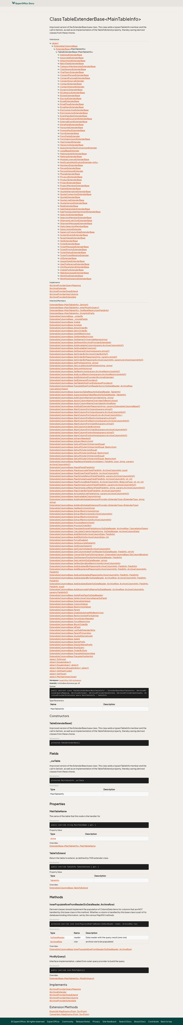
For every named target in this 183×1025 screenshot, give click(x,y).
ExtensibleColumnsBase (66, 46)
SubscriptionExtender (70, 229)
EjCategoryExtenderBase (72, 92)
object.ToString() (58, 659)
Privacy (96, 1021)
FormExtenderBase (69, 133)
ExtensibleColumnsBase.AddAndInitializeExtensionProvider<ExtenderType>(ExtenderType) (94, 505)
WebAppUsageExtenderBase (74, 273)
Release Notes (83, 1021)
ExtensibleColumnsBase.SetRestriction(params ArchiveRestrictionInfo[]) (85, 371)
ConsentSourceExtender (72, 81)
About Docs (140, 1021)
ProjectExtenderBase (70, 182)
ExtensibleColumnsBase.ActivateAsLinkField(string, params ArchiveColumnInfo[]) (89, 493)
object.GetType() (58, 674)
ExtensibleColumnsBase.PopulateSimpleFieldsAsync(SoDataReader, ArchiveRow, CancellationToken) (99, 528)
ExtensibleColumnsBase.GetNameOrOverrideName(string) (78, 339)
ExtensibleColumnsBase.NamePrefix (67, 642)
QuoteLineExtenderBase (72, 200)
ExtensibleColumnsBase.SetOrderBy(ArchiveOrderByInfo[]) (79, 354)
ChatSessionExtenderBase (73, 69)
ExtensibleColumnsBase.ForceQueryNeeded (72, 618)
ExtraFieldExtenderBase (72, 124)
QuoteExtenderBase (70, 197)
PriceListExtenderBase (71, 177)
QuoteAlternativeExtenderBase (75, 191)
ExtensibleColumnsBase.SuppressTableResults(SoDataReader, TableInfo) (85, 392)
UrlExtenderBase (68, 258)
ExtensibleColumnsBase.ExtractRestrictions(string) (74, 511)
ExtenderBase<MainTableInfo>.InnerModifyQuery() (74, 307)
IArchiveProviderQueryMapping (65, 285)
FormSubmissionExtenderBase (75, 139)
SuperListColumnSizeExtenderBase (77, 232)
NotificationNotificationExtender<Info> (79, 162)
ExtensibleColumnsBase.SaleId (65, 639)
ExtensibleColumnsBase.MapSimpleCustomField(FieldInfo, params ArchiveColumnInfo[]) (93, 485)
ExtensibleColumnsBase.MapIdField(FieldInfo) (72, 467)
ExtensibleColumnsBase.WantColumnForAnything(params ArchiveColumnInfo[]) (88, 435)
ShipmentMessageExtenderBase (76, 223)
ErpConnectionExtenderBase (74, 110)
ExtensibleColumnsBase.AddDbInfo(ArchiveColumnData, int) (79, 537)
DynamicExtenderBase (71, 89)
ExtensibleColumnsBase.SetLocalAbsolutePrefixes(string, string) (81, 365)
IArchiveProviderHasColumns (64, 294)
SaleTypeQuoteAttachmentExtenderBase (80, 211)
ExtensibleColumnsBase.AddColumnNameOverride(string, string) (82, 397)
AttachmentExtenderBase (72, 60)
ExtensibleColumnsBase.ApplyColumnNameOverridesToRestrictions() (84, 400)
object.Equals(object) (60, 662)
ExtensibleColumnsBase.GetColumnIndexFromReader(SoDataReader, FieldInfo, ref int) (92, 551)
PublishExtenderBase (70, 188)
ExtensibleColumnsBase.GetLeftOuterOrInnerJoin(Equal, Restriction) (83, 447)
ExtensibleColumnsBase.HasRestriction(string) (72, 508)
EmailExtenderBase (69, 101)
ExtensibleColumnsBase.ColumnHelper (69, 604)
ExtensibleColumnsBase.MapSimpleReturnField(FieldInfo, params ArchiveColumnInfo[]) (92, 476)
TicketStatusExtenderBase (73, 252)
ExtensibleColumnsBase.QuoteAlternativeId (71, 636)
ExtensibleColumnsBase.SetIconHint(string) (71, 368)
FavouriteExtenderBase (71, 127)
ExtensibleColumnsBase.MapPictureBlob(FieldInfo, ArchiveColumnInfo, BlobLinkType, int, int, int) (97, 482)
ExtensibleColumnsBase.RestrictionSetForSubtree (74, 615)
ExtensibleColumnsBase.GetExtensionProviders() (73, 380)
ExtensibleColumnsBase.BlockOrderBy (69, 624)
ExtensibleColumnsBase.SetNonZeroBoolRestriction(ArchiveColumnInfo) (85, 563)
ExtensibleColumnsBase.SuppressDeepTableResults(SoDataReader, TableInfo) (88, 394)
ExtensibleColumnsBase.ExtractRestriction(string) (74, 516)
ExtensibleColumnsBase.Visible (65, 322)
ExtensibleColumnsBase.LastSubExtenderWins (72, 630)
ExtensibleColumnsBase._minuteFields (69, 319)
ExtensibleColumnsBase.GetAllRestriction (70, 333)
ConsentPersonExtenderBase (74, 75)
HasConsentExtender (70, 142)
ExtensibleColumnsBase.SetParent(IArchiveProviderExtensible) (80, 342)
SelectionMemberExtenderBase (76, 217)
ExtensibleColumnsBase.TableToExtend (69, 888)
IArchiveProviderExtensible (63, 297)
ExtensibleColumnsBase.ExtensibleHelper (70, 601)
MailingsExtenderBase (71, 156)
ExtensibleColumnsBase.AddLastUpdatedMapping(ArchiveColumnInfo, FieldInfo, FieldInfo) (94, 575)
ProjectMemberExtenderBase (74, 185)
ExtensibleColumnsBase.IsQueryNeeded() (70, 438)
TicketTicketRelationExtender (74, 255)
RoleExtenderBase (69, 206)
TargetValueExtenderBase (72, 238)
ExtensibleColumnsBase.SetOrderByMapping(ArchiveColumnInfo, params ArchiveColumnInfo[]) (96, 360)
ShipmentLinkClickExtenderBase (76, 220)
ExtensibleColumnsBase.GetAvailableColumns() (73, 348)
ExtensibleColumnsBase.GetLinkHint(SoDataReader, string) (78, 560)
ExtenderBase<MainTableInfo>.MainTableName (73, 846)
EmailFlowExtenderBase (72, 104)
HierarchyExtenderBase (71, 145)
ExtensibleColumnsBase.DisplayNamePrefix (71, 644)
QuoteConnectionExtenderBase (75, 194)
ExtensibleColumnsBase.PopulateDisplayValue (72, 653)
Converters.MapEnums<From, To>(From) (69, 1014)
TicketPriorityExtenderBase (73, 249)
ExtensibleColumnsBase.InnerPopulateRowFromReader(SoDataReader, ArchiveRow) (91, 949)
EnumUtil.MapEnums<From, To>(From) (68, 1011)
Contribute (153, 1021)
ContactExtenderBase (71, 84)
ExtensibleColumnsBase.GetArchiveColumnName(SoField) (78, 598)
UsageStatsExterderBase (72, 261)
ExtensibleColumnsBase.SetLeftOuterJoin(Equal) (73, 450)
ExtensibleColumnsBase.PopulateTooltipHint (71, 656)
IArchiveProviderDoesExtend (64, 291)
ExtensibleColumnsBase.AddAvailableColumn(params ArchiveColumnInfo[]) (87, 345)
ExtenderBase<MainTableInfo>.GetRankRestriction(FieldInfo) (79, 310)
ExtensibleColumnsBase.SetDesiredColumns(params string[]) (79, 351)
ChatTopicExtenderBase (72, 72)
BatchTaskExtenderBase (72, 63)
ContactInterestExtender (72, 87)
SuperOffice (63, 680)
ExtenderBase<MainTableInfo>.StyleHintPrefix (72, 313)
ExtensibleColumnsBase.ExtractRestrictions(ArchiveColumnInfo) (81, 514)
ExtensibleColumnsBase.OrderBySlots (68, 650)
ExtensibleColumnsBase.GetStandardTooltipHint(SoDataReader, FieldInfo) (86, 557)
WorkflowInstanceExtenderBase (75, 278)
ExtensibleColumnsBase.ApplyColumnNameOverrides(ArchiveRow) (83, 403)
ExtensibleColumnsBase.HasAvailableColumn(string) (75, 496)
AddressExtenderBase (71, 55)
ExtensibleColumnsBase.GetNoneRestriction (71, 336)
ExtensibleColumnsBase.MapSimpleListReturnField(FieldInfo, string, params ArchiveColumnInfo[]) (97, 487)
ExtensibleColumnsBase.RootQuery (67, 647)
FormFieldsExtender (70, 136)
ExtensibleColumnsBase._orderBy (66, 316)
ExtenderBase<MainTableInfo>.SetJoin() (69, 304)
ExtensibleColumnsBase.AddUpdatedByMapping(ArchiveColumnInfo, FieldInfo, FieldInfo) (93, 566)
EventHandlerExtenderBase (73, 116)
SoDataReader (57, 937)
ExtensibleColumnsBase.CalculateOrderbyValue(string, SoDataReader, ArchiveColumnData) (94, 531)
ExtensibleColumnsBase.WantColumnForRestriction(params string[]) (83, 418)
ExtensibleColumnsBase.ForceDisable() (69, 540)
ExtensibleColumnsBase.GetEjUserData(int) (71, 546)
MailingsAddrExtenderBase (73, 153)
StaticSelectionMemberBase (74, 226)
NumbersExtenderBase (71, 165)
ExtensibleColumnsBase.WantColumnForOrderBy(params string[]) (82, 423)
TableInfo (54, 880)
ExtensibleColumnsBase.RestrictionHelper (70, 607)
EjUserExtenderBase (70, 95)
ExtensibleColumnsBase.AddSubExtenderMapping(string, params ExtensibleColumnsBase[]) (95, 406)
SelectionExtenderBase (71, 214)
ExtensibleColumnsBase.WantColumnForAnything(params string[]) (82, 432)
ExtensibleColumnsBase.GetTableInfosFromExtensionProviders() (81, 383)
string (53, 838)
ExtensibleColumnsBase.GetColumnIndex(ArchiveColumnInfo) (80, 549)
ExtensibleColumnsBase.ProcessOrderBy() (70, 525)
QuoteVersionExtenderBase (73, 203)
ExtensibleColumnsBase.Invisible (66, 325)
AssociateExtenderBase (71, 57)
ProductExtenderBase (71, 180)
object (55, 43)
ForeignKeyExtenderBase (72, 130)
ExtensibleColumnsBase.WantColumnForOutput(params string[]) (81, 409)
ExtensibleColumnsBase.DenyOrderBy (68, 330)
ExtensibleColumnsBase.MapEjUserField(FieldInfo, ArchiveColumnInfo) (84, 473)
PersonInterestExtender (71, 171)
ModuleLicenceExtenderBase (74, 159)
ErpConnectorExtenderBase (74, 113)
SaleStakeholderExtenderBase (75, 209)
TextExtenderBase (69, 241)
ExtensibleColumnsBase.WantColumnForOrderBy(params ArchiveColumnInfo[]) (88, 429)
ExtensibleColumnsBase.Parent (65, 610)
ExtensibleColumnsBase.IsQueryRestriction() (71, 441)
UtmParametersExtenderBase (74, 267)
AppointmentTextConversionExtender (78, 148)
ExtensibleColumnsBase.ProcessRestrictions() (72, 522)
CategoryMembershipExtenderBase (78, 66)
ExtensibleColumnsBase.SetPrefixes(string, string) (74, 363)
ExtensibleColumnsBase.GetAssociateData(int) (72, 543)
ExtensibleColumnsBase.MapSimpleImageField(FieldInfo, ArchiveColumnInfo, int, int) (91, 479)
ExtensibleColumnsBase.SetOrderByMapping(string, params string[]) (83, 357)
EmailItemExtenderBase (72, 107)
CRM (70, 680)
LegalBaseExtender (69, 151)
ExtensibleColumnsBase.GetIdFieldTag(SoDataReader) (76, 595)
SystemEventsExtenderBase (74, 235)
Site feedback (109, 1021)
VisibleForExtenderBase (72, 270)
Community (67, 1021)
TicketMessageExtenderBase (74, 246)
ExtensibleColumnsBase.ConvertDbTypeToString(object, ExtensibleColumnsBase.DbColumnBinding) (99, 554)
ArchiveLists (77, 680)
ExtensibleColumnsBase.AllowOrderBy (69, 328)
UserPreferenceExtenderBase (74, 264)
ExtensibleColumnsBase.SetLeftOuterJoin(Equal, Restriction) (79, 453)
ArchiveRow (56, 941)
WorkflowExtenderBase (71, 275)
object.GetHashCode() (61, 671)
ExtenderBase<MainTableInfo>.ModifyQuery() (72, 978)
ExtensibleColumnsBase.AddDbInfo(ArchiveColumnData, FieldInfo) (82, 534)
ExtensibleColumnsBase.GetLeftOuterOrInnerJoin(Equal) (77, 444)
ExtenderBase (63, 49)
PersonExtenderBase (70, 168)
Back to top (166, 1021)
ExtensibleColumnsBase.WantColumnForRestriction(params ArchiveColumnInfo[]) (89, 421)
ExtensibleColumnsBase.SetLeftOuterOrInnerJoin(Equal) (77, 456)
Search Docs (125, 1021)
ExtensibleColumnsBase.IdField (65, 627)
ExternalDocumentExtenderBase (76, 118)
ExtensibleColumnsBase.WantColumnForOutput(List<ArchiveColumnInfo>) (86, 415)
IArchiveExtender (58, 288)
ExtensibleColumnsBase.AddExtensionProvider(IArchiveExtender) (82, 377)
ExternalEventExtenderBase (73, 121)
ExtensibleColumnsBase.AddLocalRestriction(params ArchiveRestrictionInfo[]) (88, 374)
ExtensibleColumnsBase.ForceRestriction (70, 621)
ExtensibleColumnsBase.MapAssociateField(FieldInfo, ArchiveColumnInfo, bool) (88, 470)
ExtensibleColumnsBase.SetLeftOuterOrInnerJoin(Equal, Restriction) (83, 458)
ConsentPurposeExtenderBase (75, 78)
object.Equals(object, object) (64, 665)
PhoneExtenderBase (70, 174)
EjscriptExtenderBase (70, 98)
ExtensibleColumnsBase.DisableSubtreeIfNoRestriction (77, 612)
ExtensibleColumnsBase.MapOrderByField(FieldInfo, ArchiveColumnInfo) (85, 490)
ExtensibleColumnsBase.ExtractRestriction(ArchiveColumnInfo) (80, 519)
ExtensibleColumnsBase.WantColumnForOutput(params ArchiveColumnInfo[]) (88, 412)
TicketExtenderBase (70, 244)
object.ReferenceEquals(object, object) (69, 668)
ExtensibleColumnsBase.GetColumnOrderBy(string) (75, 426)
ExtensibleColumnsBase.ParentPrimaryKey (70, 633)
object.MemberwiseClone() (63, 676)
